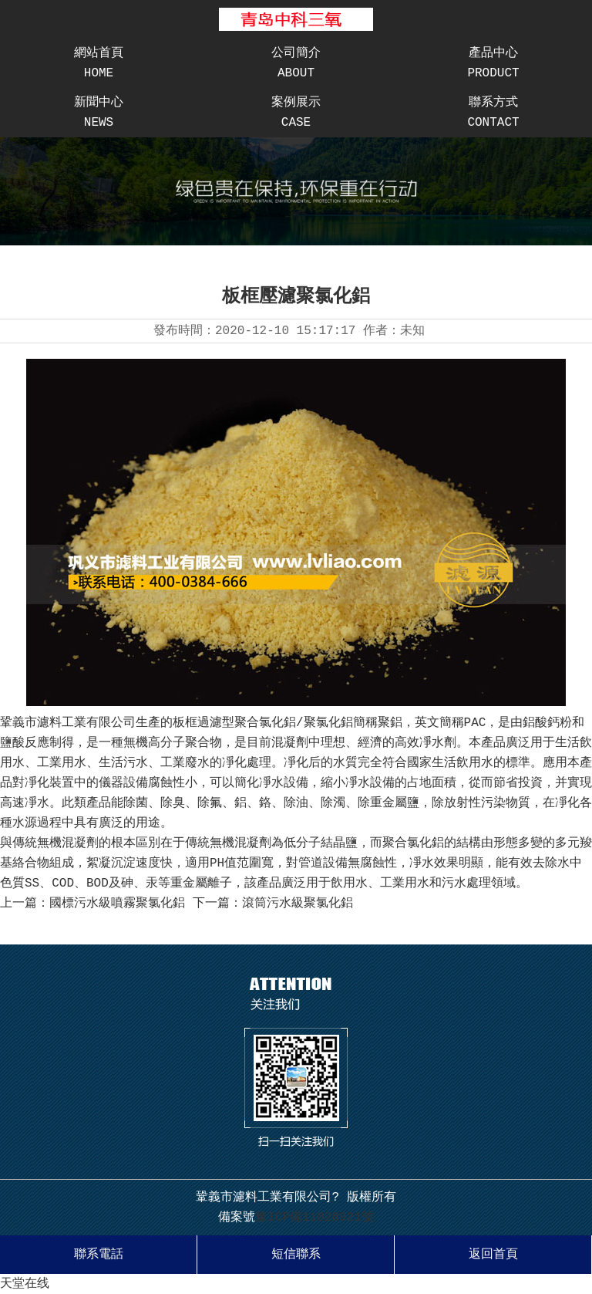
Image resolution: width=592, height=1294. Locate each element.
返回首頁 (493, 1255)
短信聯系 (296, 1255)
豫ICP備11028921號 (314, 1218)
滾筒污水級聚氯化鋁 (297, 904)
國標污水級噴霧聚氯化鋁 (117, 904)
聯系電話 (98, 1255)
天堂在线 (24, 1284)
